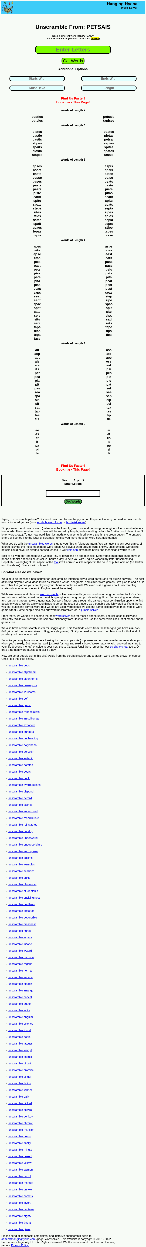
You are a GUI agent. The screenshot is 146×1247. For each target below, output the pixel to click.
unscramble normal (20, 970)
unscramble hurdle (20, 930)
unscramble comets (20, 1196)
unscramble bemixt (20, 798)
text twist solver (75, 522)
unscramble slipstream (22, 672)
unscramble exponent (21, 725)
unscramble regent (20, 963)
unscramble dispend (20, 791)
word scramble (49, 594)
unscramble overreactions (24, 784)
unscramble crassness (22, 924)
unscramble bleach (20, 983)
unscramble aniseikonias (23, 718)
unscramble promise (21, 1070)
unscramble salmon (20, 1169)
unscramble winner (20, 1090)
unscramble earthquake (23, 851)
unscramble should (20, 1056)
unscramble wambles (21, 864)
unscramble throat (19, 1222)
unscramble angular (20, 1017)
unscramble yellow (20, 1162)
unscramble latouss (20, 1043)
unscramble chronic (20, 1123)
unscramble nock (19, 778)
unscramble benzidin (21, 751)
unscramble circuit (19, 1063)
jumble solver (89, 609)
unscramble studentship (23, 891)
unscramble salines (20, 804)
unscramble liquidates (22, 692)
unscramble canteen (21, 1209)
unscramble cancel (20, 997)
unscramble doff (18, 698)
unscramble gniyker (20, 1189)
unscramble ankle (19, 877)
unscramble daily (18, 1096)
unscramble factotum (21, 910)
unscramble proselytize (22, 685)
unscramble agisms (20, 857)
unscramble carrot (19, 1176)
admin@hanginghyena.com (18, 1239)
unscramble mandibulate (23, 818)
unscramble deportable (22, 917)
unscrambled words (40, 543)
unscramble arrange (20, 990)
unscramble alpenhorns (23, 678)
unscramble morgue (20, 1182)
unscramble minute (20, 1149)
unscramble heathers (21, 904)
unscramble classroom (22, 884)
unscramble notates (20, 764)
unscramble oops (19, 665)
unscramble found (19, 1030)
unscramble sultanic (20, 758)
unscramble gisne (19, 1229)
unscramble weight (20, 1050)
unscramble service (20, 977)
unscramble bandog (20, 831)
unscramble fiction (19, 1083)
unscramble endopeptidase (25, 844)
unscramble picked (20, 1103)
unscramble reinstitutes (22, 824)
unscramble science (20, 1023)
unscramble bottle (19, 1036)
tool (56, 562)
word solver (63, 615)
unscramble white (19, 1010)
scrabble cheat (119, 646)
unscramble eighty (19, 1216)
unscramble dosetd (20, 1156)
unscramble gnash (19, 705)
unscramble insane (20, 944)
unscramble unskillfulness (24, 897)
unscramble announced (23, 811)
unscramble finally (19, 1143)
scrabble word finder (49, 522)
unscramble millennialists (24, 711)
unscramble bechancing (23, 738)
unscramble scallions (21, 871)
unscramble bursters (21, 731)
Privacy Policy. (20, 1245)
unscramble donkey (20, 1116)
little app (72, 549)
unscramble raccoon (21, 957)
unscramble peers (19, 771)
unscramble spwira (20, 1109)
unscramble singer (19, 1076)
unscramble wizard (20, 950)
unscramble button (20, 1003)
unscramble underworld (23, 837)
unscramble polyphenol (22, 745)
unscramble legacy (20, 937)
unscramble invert (19, 1202)
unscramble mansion (21, 1129)
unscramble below (19, 1136)
